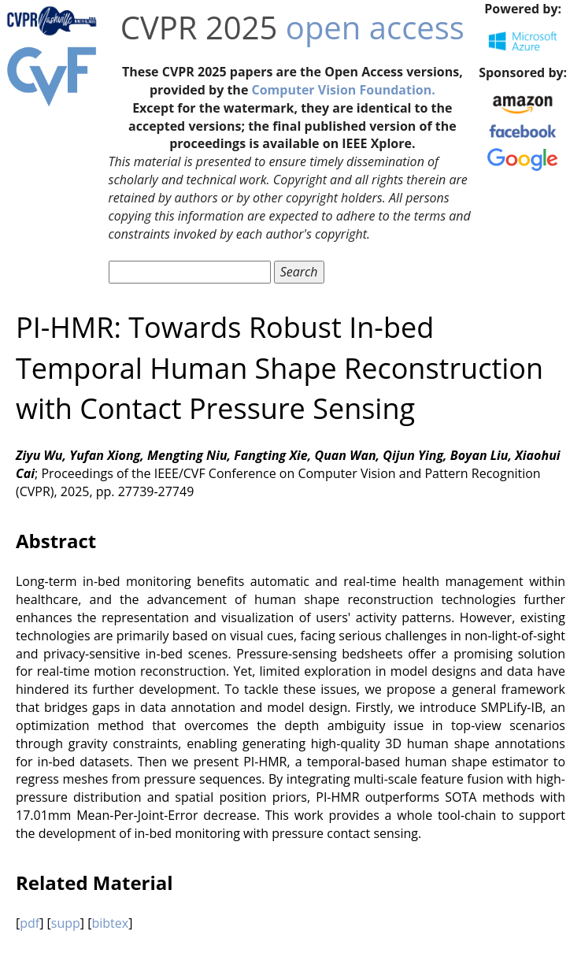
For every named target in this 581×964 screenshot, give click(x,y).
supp (65, 923)
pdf (29, 923)
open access (375, 27)
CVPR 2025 (199, 27)
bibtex (109, 923)
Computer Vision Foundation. (343, 89)
